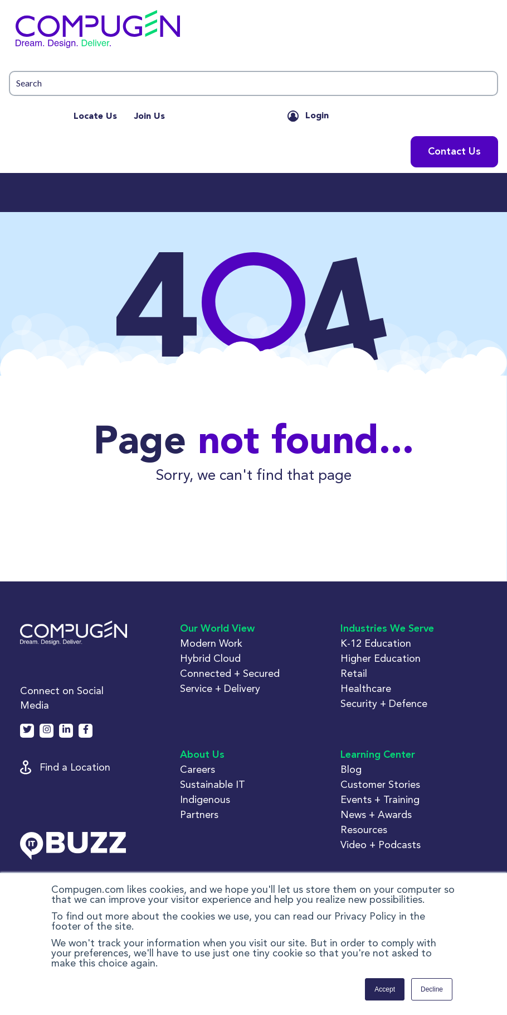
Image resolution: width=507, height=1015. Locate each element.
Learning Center (377, 755)
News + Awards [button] (376, 814)
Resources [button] (363, 829)
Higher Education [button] (380, 658)
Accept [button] (384, 989)
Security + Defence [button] (383, 703)
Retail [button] (353, 673)
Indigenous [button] (205, 799)
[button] (253, 31)
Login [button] (317, 116)
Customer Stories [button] (380, 784)
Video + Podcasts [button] (380, 844)
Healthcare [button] (365, 688)
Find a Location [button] (75, 767)
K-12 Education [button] (375, 643)
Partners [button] (199, 814)
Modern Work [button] (211, 643)
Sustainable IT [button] (212, 784)
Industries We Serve (387, 629)
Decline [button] (432, 989)
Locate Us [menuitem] (95, 116)
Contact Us (454, 152)
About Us (202, 755)
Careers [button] (197, 769)
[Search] (253, 83)
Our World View (217, 629)
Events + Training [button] (380, 799)
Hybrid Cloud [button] (210, 658)
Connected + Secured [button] (230, 673)
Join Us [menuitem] (149, 116)
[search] (253, 83)
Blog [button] (351, 769)
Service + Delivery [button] (220, 688)
